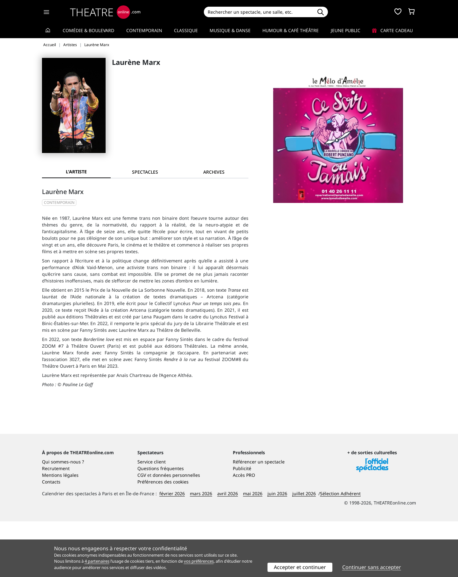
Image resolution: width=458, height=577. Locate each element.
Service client (151, 517)
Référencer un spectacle (259, 517)
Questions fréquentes (160, 524)
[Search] (258, 12)
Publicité (242, 524)
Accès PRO (244, 531)
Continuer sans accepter (371, 567)
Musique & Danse (230, 30)
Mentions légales (60, 531)
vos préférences (199, 561)
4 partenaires (97, 561)
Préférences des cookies (163, 537)
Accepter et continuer (300, 567)
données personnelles (176, 531)
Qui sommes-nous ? (63, 517)
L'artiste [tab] (76, 172)
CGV (141, 531)
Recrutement (56, 524)
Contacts (51, 537)
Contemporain (144, 30)
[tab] (145, 172)
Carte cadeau (392, 30)
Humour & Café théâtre (290, 30)
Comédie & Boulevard (88, 30)
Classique (186, 30)
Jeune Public (345, 30)
